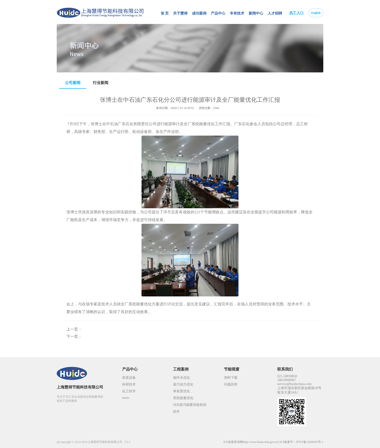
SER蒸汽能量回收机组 (189, 405)
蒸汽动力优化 (183, 384)
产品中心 (218, 13)
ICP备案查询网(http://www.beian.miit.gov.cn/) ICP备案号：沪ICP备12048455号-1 (273, 442)
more (125, 398)
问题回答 (231, 384)
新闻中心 (256, 13)
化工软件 (129, 391)
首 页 (165, 13)
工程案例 (181, 369)
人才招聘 (275, 13)
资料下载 (231, 377)
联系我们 (285, 369)
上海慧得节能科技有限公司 (80, 387)
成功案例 (199, 13)
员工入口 (296, 13)
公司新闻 (72, 83)
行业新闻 (100, 83)
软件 (176, 411)
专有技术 (237, 13)
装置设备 (129, 377)
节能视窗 (231, 369)
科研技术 (129, 384)
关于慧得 (180, 13)
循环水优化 (181, 377)
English (316, 13)
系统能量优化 (183, 398)
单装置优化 (181, 391)
